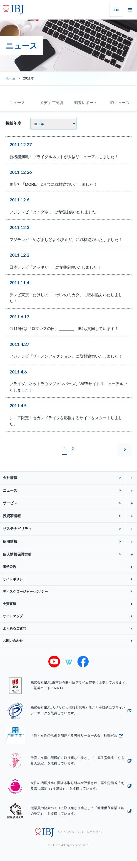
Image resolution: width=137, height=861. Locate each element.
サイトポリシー (14, 579)
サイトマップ (13, 616)
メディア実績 (51, 102)
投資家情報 (70, 516)
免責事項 (9, 604)
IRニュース (119, 102)
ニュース (17, 102)
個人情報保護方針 (70, 554)
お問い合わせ (13, 641)
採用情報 (70, 542)
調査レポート (85, 102)
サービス (70, 503)
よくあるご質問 (14, 628)
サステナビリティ (70, 529)
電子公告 (9, 567)
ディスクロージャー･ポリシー (25, 592)
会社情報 (70, 478)
